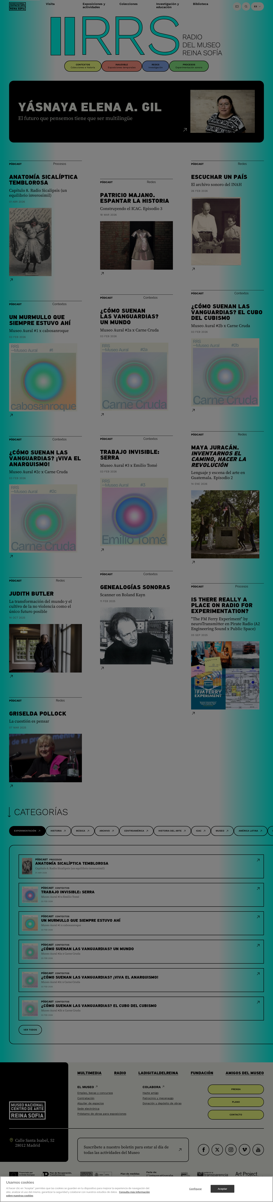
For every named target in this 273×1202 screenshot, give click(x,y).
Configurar (195, 1194)
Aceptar (222, 1194)
